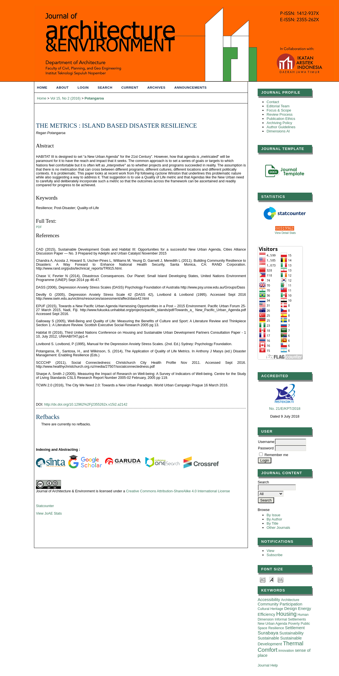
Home (42, 87)
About (62, 87)
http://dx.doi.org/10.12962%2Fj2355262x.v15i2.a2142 (85, 404)
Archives (156, 87)
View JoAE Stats (49, 513)
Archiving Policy (279, 123)
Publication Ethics (281, 119)
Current (129, 87)
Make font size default (271, 579)
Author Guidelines (281, 127)
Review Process (279, 114)
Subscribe (274, 555)
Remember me (276, 455)
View (270, 551)
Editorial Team (278, 106)
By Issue (273, 515)
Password (266, 448)
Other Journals (278, 527)
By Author (274, 519)
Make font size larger (280, 579)
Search (105, 87)
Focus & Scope (279, 110)
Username (266, 442)
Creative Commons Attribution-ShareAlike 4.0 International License (178, 491)
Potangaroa (94, 98)
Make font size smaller (262, 579)
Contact (273, 102)
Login (83, 87)
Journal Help (268, 665)
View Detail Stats (285, 232)
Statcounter (45, 506)
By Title (272, 523)
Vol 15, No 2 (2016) (65, 98)
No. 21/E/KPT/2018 (284, 408)
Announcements (190, 87)
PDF (39, 227)
